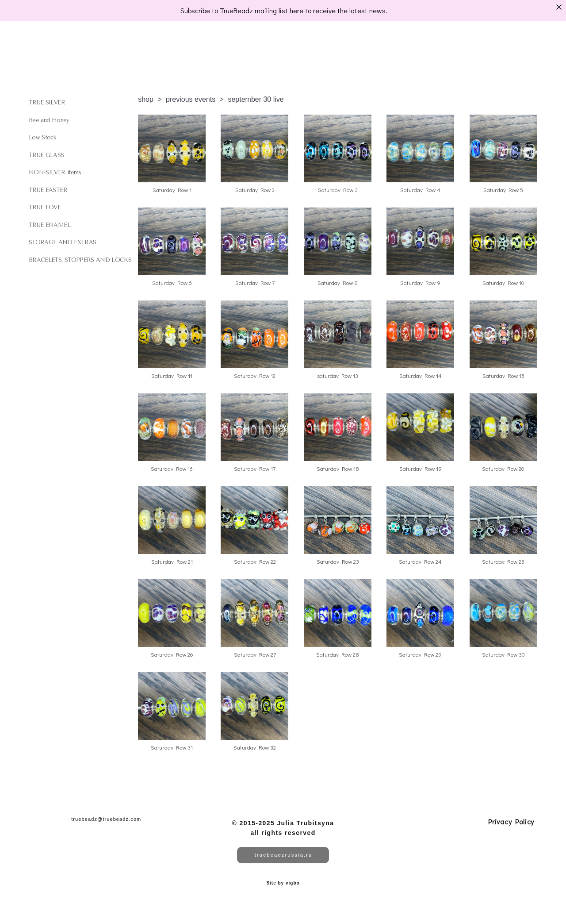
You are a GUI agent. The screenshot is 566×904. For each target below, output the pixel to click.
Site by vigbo (282, 883)
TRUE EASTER (48, 190)
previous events (190, 99)
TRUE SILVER (47, 102)
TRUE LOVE (45, 207)
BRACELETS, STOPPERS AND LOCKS (80, 260)
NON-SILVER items (55, 172)
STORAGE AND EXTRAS (62, 242)
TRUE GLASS (46, 155)
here (296, 10)
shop (145, 99)
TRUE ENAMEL (49, 225)
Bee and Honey (49, 120)
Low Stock (42, 137)
